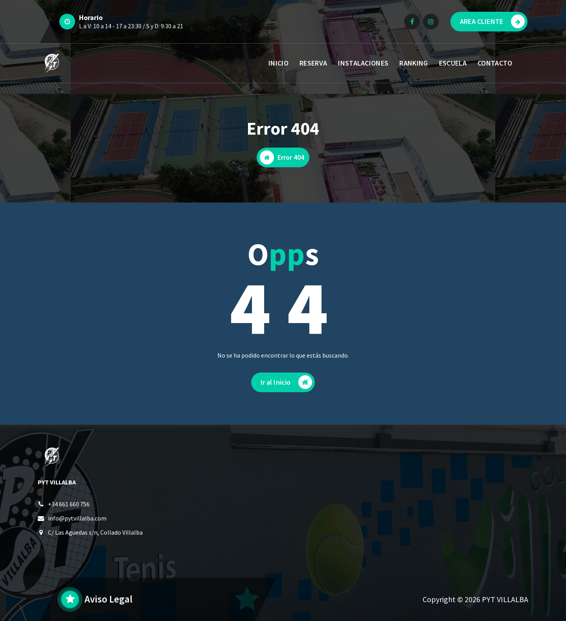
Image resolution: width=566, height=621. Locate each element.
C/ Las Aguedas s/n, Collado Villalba (95, 532)
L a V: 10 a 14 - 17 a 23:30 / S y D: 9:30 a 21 (131, 26)
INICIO (278, 63)
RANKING (413, 63)
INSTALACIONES (363, 63)
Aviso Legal (108, 599)
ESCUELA (453, 63)
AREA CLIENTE (492, 21)
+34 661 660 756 (69, 504)
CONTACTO (495, 63)
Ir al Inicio (286, 382)
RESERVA (313, 63)
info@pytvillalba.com (77, 518)
